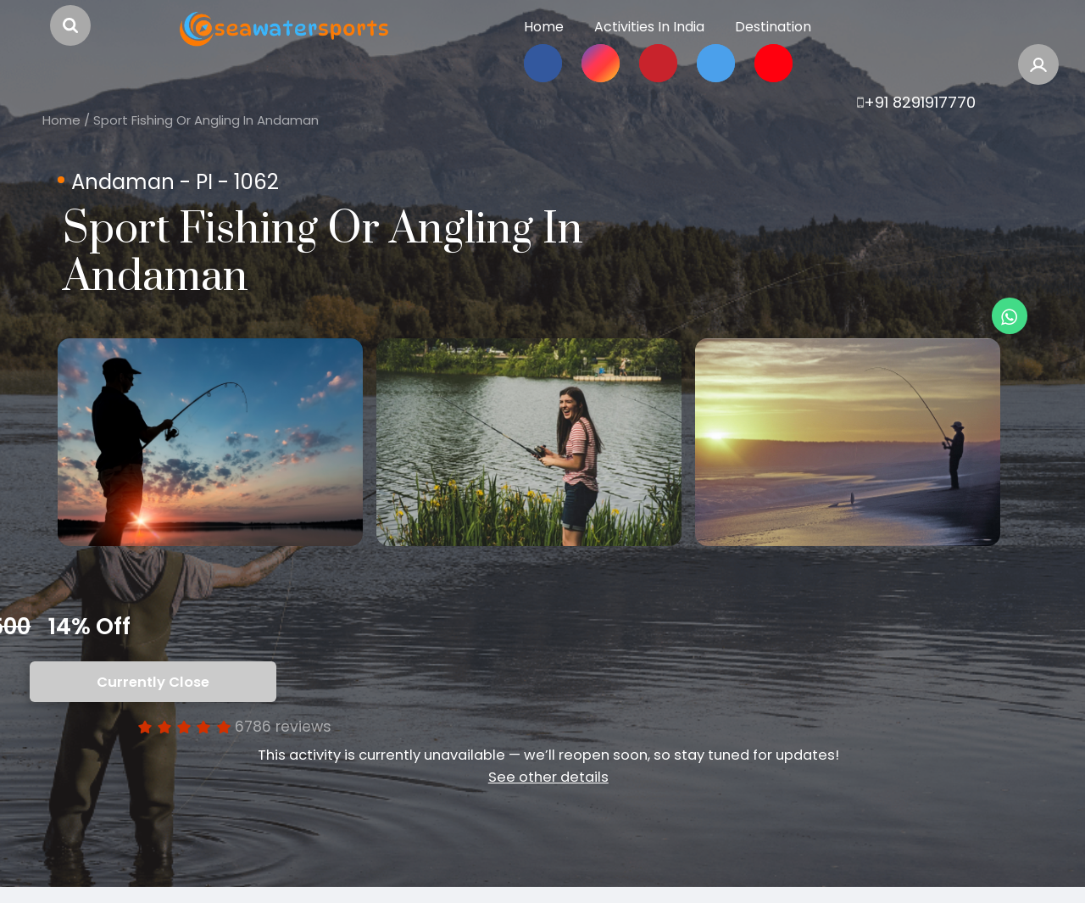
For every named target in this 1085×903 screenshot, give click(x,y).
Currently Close (153, 698)
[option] (228, 450)
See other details (548, 793)
